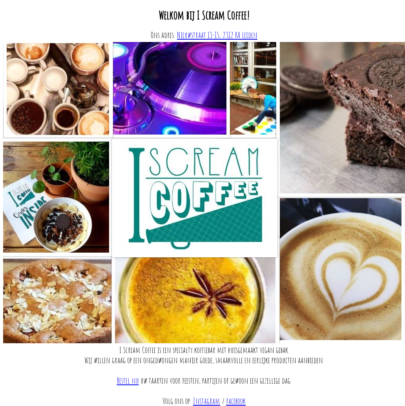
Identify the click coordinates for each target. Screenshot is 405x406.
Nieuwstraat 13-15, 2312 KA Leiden (217, 35)
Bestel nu (128, 380)
